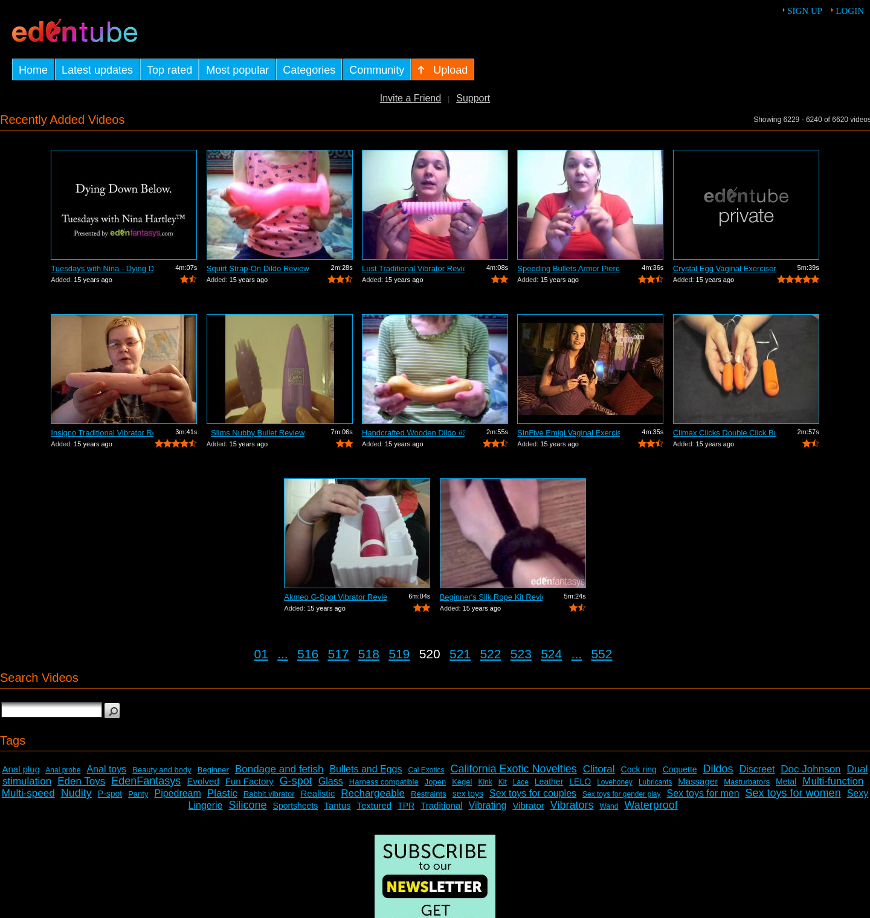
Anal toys (106, 769)
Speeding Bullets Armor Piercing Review (568, 268)
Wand (608, 806)
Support (473, 98)
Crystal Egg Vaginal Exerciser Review (724, 268)
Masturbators (747, 781)
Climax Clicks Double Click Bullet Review (724, 432)
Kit (502, 782)
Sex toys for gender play (621, 794)
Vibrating (488, 805)
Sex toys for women (793, 793)
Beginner (213, 769)
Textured (374, 805)
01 (261, 654)
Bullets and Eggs (365, 769)
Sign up (804, 11)
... (282, 654)
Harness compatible (384, 781)
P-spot (110, 793)
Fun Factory (249, 781)
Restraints (428, 793)
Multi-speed (28, 793)
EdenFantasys (146, 781)
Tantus (337, 805)
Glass (330, 781)
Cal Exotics (426, 770)
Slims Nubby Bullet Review (257, 432)
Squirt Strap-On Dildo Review (258, 268)
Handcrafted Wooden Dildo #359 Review (413, 432)
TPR (406, 805)
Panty (138, 793)
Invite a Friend (410, 98)
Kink (485, 782)
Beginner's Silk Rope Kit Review (491, 597)
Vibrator (528, 805)
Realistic (318, 793)
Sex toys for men (703, 793)
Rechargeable (373, 793)
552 (601, 654)
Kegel (462, 781)
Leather (549, 781)
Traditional (441, 805)
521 (460, 654)
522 (490, 654)
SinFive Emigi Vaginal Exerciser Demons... (568, 432)
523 (521, 654)
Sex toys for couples (532, 793)
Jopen (435, 781)
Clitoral (599, 769)
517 (338, 654)
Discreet (757, 769)
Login (850, 11)
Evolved (203, 781)
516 (307, 654)
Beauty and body (162, 769)
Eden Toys (81, 781)
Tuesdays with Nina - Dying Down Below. (102, 268)
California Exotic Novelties (514, 769)
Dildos (718, 769)
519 (399, 654)
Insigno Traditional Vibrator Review (102, 432)
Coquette (680, 769)
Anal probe (62, 770)
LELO (580, 781)
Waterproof (650, 805)
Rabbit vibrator (269, 793)
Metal (786, 781)
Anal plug (21, 769)
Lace (521, 782)
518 (368, 654)
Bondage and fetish (279, 769)
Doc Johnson (810, 769)
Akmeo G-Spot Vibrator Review (335, 597)
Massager (698, 781)
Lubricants (655, 782)
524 (551, 654)
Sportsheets (295, 805)
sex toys (468, 793)
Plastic (222, 793)
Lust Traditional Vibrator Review (413, 268)
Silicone (248, 805)
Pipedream (177, 793)
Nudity (76, 793)
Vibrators (572, 805)
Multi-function (832, 781)
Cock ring (639, 769)
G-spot (296, 781)
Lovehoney (615, 782)
